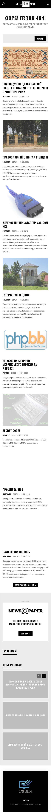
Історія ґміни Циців (16, 295)
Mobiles (6, 435)
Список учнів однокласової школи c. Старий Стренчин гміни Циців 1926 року (25, 88)
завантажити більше (25, 585)
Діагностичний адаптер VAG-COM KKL (25, 225)
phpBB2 (6, 373)
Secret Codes (11, 431)
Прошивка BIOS (13, 489)
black (14, 96)
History (6, 96)
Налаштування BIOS (16, 552)
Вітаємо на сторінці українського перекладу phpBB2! (20, 364)
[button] (3, 4)
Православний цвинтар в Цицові (25, 157)
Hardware (7, 494)
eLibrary (6, 162)
